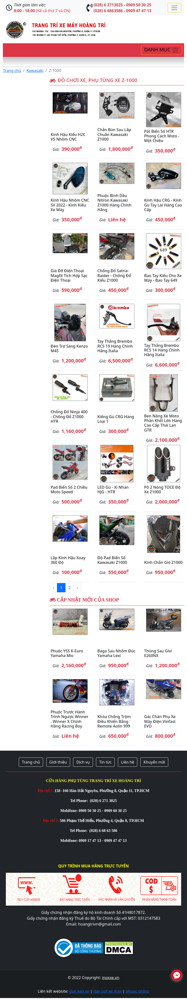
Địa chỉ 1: (46, 791)
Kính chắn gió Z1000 (163, 562)
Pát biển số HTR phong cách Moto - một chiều (161, 136)
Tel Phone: (79, 801)
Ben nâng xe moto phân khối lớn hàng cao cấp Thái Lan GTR (163, 423)
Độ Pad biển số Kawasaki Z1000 (112, 560)
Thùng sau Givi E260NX (158, 653)
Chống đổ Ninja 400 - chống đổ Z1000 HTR (69, 416)
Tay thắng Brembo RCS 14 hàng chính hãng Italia (162, 350)
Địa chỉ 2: (51, 821)
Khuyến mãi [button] (154, 762)
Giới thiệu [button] (58, 762)
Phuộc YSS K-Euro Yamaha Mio (67, 653)
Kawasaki (35, 70)
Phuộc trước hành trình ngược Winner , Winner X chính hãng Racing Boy (69, 719)
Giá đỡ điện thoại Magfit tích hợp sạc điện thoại (69, 275)
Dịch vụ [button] (83, 762)
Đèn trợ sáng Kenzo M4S (69, 348)
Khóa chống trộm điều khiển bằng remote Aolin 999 (114, 721)
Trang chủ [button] (31, 762)
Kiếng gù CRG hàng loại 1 (115, 419)
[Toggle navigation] (174, 8)
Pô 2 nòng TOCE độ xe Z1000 (162, 490)
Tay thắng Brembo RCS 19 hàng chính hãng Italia (115, 346)
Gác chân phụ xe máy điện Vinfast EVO (160, 721)
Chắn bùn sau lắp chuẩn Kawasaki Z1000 (114, 134)
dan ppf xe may (107, 991)
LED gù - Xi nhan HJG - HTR (113, 490)
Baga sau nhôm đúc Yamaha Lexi (116, 653)
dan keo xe (79, 991)
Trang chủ (12, 70)
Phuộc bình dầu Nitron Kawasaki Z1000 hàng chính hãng (114, 202)
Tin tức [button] (105, 762)
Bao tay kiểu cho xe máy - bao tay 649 (163, 278)
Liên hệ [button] (127, 762)
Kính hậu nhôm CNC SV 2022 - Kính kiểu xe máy (70, 205)
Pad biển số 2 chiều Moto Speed (69, 490)
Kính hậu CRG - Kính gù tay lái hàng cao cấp (163, 205)
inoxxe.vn (110, 977)
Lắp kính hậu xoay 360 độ (68, 560)
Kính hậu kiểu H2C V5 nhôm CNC (68, 137)
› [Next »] (77, 587)
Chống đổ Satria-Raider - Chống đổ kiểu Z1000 (114, 275)
